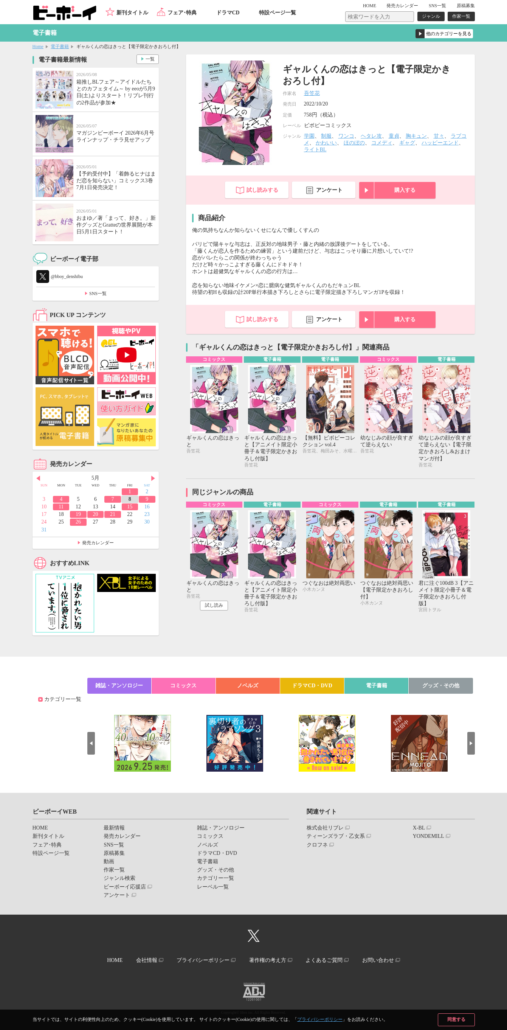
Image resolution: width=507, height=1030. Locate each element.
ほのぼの (354, 143)
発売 (402, 5)
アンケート (329, 190)
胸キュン (416, 136)
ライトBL (315, 149)
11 (61, 507)
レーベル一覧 (213, 887)
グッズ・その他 (440, 685)
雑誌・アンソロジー (119, 685)
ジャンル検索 (119, 878)
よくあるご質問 (324, 960)
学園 (309, 136)
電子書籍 (60, 46)
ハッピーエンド (440, 143)
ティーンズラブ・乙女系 (336, 836)
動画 (109, 861)
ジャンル (431, 16)
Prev (38, 478)
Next (153, 478)
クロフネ (317, 845)
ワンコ (346, 136)
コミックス (183, 685)
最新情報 (114, 828)
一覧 (150, 59)
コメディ (381, 143)
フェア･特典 (182, 13)
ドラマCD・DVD (312, 685)
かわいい (326, 143)
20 (95, 514)
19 (78, 514)
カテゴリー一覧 (62, 699)
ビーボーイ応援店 (125, 887)
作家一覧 (461, 16)
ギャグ (407, 143)
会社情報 (146, 960)
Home (38, 46)
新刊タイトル (132, 13)
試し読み (214, 605)
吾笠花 (312, 93)
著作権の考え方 (267, 960)
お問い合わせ (378, 960)
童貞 (394, 136)
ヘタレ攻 (371, 136)
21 (112, 514)
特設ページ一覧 (277, 13)
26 (78, 522)
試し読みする (262, 190)
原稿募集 (466, 5)
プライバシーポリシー (320, 1019)
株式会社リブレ (325, 828)
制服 (326, 136)
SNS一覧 (437, 5)
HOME (369, 5)
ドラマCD (228, 13)
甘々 (439, 136)
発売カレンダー (98, 542)
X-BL (419, 828)
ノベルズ (247, 685)
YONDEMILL (428, 836)
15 (129, 507)
